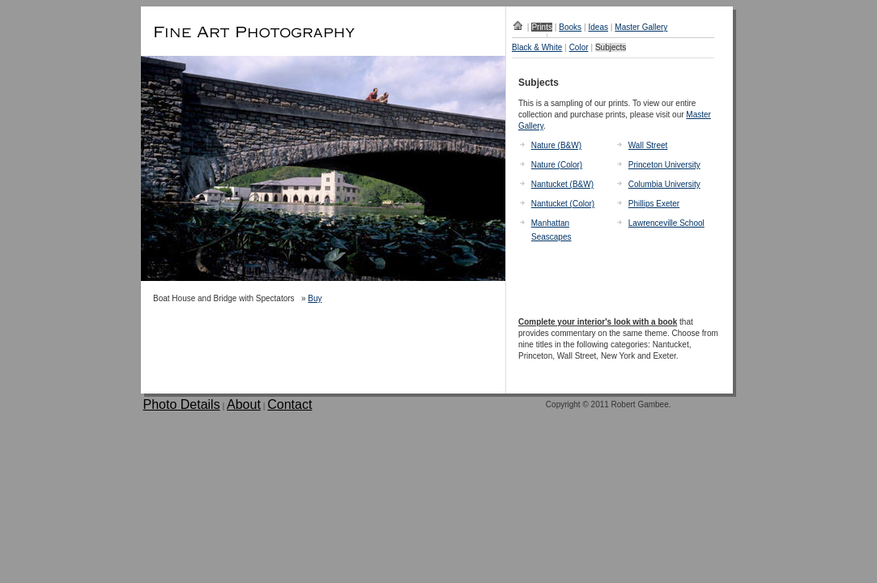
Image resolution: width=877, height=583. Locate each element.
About (244, 404)
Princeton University (664, 164)
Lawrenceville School (666, 223)
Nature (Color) (556, 164)
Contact (289, 404)
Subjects (610, 47)
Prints (541, 27)
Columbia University (664, 184)
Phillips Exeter (653, 203)
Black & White (537, 47)
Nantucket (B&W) (562, 184)
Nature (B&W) (556, 145)
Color (579, 47)
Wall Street (648, 145)
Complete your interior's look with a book (597, 321)
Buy (314, 298)
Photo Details (181, 404)
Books (570, 27)
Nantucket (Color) (562, 203)
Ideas (597, 27)
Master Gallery (641, 27)
